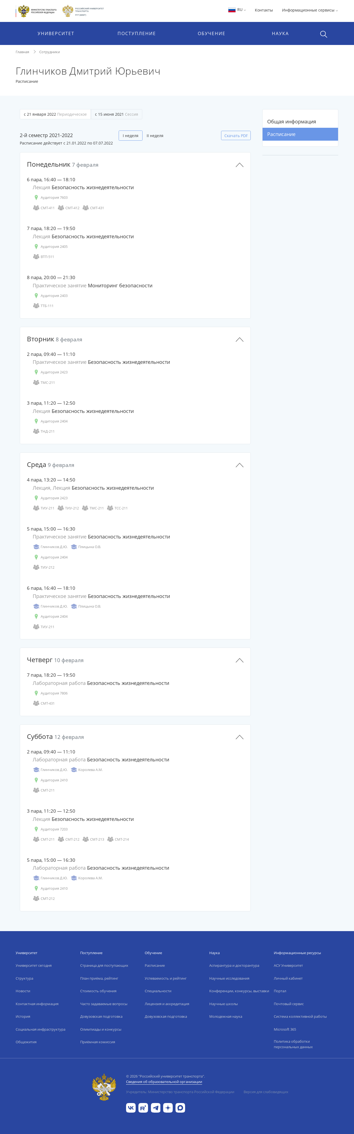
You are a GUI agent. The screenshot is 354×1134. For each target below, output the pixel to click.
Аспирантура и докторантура (234, 965)
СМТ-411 (44, 208)
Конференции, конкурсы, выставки (239, 990)
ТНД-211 (44, 431)
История (23, 1016)
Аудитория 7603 (50, 197)
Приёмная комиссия (97, 1041)
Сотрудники (49, 51)
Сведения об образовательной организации (164, 1081)
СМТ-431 (93, 208)
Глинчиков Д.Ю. (50, 546)
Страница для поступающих (104, 965)
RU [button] (237, 9)
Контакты (264, 10)
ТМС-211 (44, 382)
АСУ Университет (288, 965)
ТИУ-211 (43, 508)
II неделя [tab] (155, 135)
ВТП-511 (43, 256)
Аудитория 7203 (50, 829)
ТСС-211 (117, 508)
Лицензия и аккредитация (167, 1003)
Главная (22, 51)
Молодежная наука (225, 1016)
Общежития (26, 1041)
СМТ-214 (118, 839)
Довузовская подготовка (101, 1016)
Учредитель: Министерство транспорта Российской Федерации (180, 1091)
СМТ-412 (68, 208)
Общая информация (291, 121)
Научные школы (223, 1003)
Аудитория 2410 (50, 780)
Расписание (281, 134)
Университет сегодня (34, 965)
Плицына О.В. (85, 546)
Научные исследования (229, 978)
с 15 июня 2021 (116, 114)
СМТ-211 (44, 790)
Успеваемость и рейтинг (166, 978)
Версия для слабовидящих (266, 1091)
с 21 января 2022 (55, 114)
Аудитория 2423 (50, 372)
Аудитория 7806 (50, 693)
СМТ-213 (93, 839)
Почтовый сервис (289, 1003)
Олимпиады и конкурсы (100, 1029)
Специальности (158, 990)
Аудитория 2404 (50, 421)
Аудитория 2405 (50, 246)
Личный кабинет (288, 978)
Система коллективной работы (300, 1016)
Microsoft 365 (285, 1029)
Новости (23, 990)
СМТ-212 (68, 839)
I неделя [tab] (130, 135)
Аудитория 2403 (50, 295)
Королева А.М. (86, 769)
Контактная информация (37, 1003)
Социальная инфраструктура (40, 1029)
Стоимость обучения (98, 990)
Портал (280, 990)
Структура (24, 978)
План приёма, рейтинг (99, 978)
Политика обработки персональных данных (293, 1044)
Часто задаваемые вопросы (103, 1003)
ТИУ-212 (68, 508)
